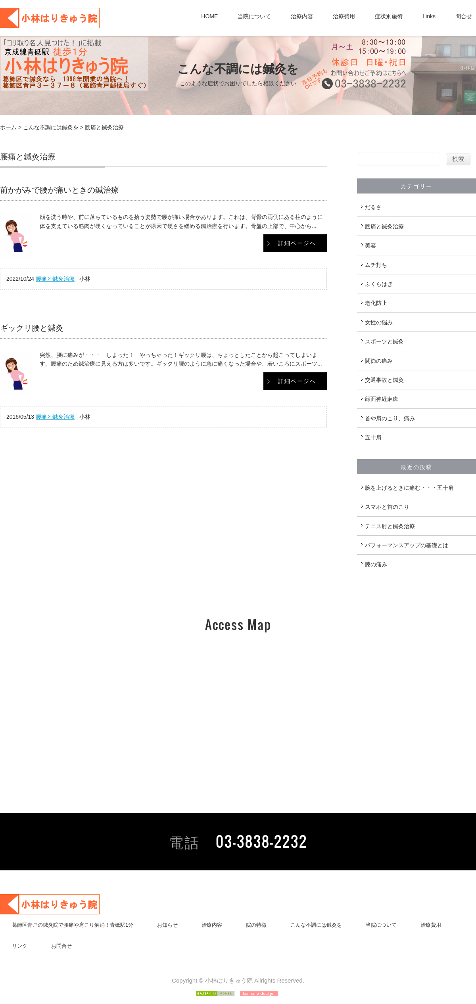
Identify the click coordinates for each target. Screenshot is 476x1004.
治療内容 (302, 16)
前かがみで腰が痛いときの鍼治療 (59, 190)
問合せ (463, 16)
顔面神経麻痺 (381, 399)
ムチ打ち (376, 265)
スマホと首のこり (387, 507)
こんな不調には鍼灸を (51, 127)
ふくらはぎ (379, 284)
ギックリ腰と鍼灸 (31, 328)
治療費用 (344, 16)
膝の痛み (376, 564)
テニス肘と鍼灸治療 (390, 526)
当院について (254, 16)
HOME (209, 16)
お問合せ (61, 946)
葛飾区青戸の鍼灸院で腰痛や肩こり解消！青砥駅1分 (72, 925)
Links (429, 16)
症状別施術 (389, 16)
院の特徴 (256, 925)
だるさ (373, 207)
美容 (370, 245)
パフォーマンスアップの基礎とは (406, 545)
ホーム (8, 127)
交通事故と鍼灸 (384, 380)
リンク (19, 946)
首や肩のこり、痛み (390, 418)
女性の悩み (379, 322)
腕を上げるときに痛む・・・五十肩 (409, 488)
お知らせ (167, 925)
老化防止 (376, 303)
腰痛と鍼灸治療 (55, 279)
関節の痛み (379, 361)
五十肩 (373, 437)
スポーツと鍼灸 (384, 341)
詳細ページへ (297, 243)
